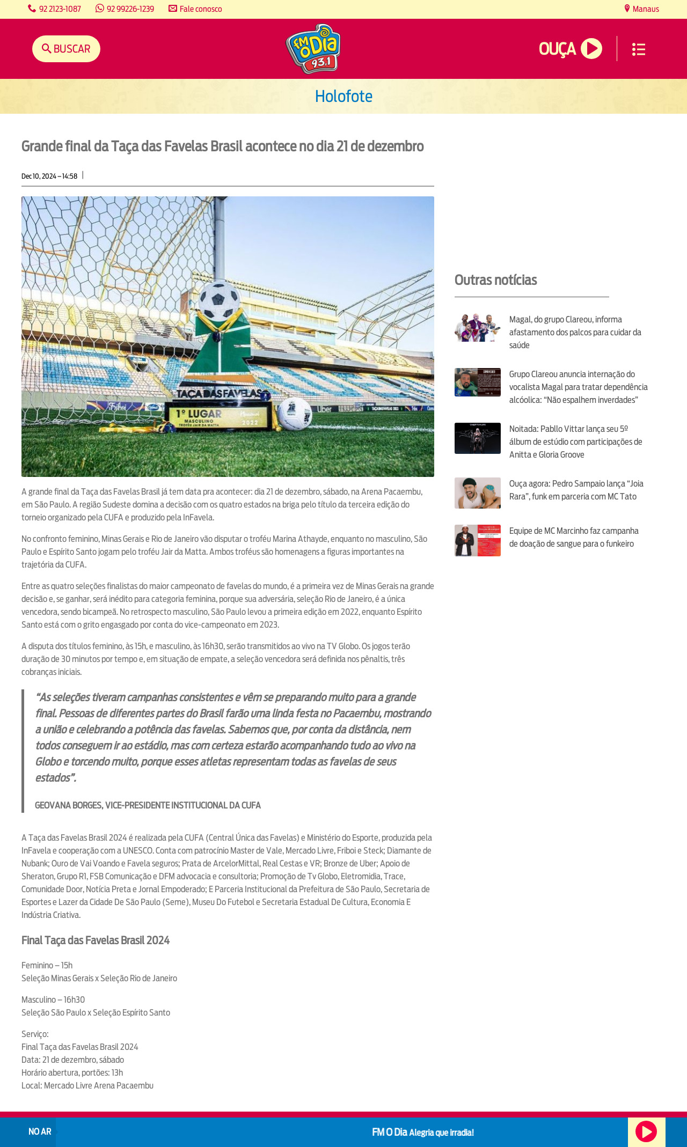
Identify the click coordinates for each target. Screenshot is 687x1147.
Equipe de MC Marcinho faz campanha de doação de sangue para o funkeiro (574, 537)
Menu (639, 49)
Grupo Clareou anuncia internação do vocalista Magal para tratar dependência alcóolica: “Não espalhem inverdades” (578, 387)
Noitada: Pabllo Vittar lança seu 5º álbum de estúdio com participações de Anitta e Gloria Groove (575, 442)
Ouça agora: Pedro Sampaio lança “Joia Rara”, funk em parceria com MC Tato (576, 490)
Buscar (71, 48)
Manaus (645, 8)
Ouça (557, 49)
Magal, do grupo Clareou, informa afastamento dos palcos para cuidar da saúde (575, 332)
